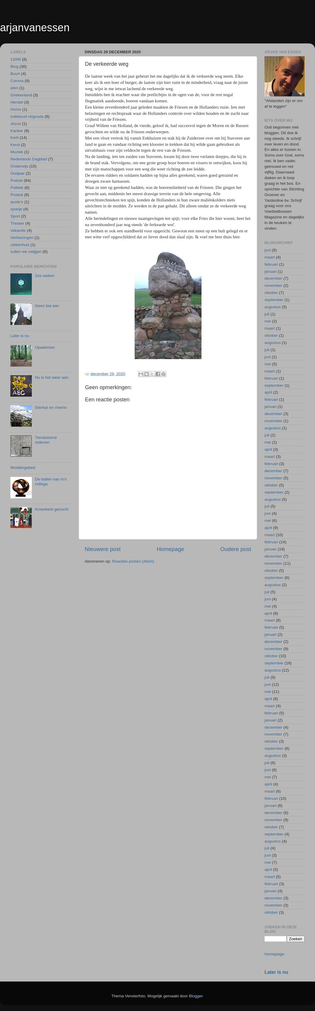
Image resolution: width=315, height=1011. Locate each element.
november (273, 285)
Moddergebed (22, 467)
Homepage (170, 549)
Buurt (15, 73)
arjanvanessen (35, 27)
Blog (14, 66)
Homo (15, 109)
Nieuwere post (103, 549)
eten (14, 88)
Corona (16, 81)
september (274, 300)
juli (267, 314)
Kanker (16, 131)
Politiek (16, 187)
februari (271, 264)
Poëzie (16, 180)
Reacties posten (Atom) (133, 561)
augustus (272, 307)
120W (15, 59)
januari (270, 271)
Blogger (196, 996)
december (273, 278)
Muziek (16, 152)
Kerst (15, 145)
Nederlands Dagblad (28, 159)
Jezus (15, 123)
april (268, 392)
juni (267, 250)
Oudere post (235, 549)
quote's (16, 202)
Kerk (14, 137)
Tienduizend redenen (45, 440)
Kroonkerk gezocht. (52, 509)
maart (269, 257)
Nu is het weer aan (51, 377)
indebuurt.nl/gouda (27, 116)
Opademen (45, 347)
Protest (16, 195)
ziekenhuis (19, 244)
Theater (17, 223)
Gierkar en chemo (51, 407)
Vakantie (18, 230)
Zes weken (44, 275)
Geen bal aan (47, 305)
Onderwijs (19, 166)
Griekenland (21, 95)
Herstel (16, 102)
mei (267, 321)
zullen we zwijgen (26, 251)
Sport (15, 216)
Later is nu (19, 336)
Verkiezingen (21, 237)
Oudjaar (17, 173)
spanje (16, 209)
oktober (271, 292)
